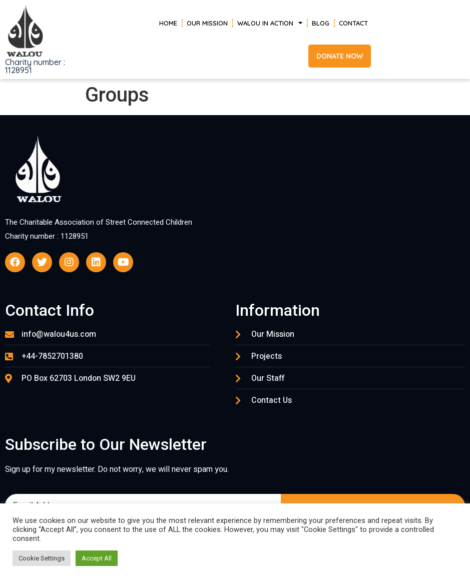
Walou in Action (269, 23)
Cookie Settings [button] (42, 558)
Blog (320, 23)
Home (168, 23)
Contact (353, 23)
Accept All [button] (97, 558)
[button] (339, 56)
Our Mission (207, 23)
